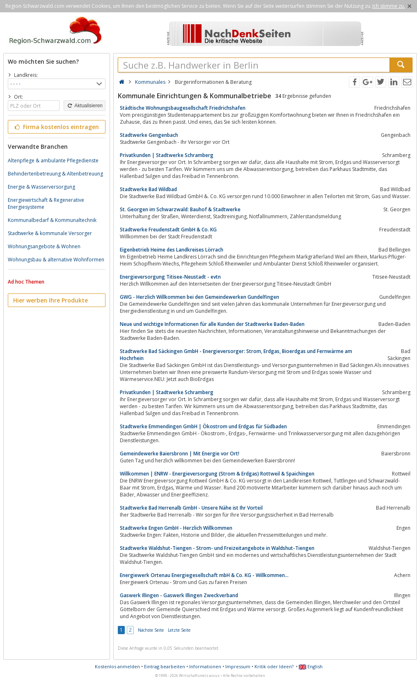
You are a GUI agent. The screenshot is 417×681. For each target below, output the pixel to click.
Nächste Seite (151, 630)
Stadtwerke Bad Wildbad (148, 189)
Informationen (205, 666)
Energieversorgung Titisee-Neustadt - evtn (170, 276)
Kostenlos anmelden (117, 666)
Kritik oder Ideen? (273, 666)
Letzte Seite (179, 630)
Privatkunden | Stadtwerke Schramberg (166, 155)
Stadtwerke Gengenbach (149, 135)
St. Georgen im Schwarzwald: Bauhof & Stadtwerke (180, 209)
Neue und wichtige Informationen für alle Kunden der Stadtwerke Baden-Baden (212, 324)
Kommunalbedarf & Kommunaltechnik (52, 220)
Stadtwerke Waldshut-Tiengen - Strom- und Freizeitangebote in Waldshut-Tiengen (217, 548)
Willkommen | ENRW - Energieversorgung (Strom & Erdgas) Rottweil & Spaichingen (217, 473)
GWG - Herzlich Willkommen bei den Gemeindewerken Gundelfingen (199, 296)
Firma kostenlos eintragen (56, 127)
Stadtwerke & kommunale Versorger (50, 233)
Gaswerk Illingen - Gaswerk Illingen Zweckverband (179, 595)
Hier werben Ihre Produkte (50, 300)
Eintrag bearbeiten (164, 666)
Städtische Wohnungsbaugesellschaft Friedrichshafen (182, 107)
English (311, 666)
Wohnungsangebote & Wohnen (44, 246)
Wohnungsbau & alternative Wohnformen (56, 259)
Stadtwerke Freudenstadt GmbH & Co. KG (168, 229)
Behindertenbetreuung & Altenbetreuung (55, 173)
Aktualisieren (84, 105)
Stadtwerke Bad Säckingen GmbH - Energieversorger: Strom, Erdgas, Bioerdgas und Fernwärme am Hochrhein (236, 355)
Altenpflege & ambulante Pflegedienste (53, 160)
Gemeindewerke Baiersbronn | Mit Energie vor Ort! (179, 453)
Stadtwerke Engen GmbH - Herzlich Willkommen (176, 527)
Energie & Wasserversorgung (41, 186)
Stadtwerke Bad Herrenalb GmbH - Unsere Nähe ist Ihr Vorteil (191, 507)
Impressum (237, 666)
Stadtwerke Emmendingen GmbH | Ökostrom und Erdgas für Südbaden (203, 426)
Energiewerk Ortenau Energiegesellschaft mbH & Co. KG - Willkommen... (204, 575)
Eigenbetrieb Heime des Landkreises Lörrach (171, 249)
